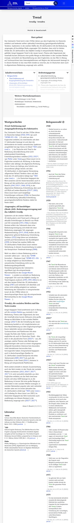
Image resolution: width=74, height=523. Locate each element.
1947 (13, 185)
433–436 (14, 137)
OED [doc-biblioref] (35, 147)
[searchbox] (39, 3)
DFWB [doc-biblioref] (7, 137)
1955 (22, 223)
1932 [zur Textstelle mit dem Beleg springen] (48, 171)
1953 (35, 156)
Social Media (42, 107)
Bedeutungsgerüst (54, 72)
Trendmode (28, 102)
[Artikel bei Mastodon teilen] (73, 44)
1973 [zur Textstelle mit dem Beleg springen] (48, 474)
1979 (28, 185)
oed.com (32, 438)
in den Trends (31, 99)
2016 (14, 322)
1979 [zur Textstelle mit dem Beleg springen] (48, 494)
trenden (41, 21)
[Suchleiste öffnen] (73, 41)
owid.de (20, 424)
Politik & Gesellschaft (37, 30)
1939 (27, 135)
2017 (32, 371)
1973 (21, 232)
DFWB (7, 416)
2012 (22, 371)
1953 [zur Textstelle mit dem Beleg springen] (48, 318)
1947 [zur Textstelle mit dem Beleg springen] (48, 261)
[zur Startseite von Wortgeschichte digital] (73, 36)
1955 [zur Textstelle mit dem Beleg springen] (48, 391)
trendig (32, 21)
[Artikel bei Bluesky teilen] (73, 47)
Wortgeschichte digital (73, 56)
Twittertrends (37, 102)
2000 (35, 249)
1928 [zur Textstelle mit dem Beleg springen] (48, 126)
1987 (12, 285)
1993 (25, 280)
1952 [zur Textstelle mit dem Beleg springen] (48, 291)
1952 (14, 237)
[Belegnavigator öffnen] (63, 122)
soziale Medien (30, 107)
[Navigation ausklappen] (64, 3)
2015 (21, 358)
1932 (31, 156)
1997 (30, 280)
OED (6, 427)
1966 (26, 223)
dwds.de (23, 450)
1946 (26, 195)
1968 (23, 185)
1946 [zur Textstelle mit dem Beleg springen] (48, 228)
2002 (34, 280)
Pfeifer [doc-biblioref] (10, 159)
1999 (7, 242)
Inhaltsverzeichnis (20, 72)
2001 (35, 190)
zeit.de (48, 257)
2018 (26, 232)
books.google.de (51, 197)
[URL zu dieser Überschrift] (23, 121)
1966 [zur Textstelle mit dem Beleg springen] (48, 426)
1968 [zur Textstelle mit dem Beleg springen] (48, 455)
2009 (17, 358)
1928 (23, 135)
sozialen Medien (16, 312)
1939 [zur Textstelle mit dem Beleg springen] (48, 200)
